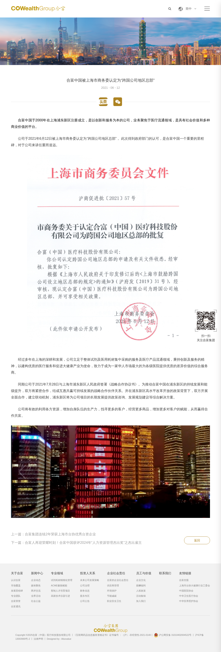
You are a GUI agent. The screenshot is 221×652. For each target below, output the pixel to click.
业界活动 (36, 596)
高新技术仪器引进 (60, 596)
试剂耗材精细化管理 (61, 580)
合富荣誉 (16, 601)
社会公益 (36, 601)
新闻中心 (37, 573)
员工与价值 (143, 573)
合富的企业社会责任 (117, 580)
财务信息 (85, 590)
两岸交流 (36, 590)
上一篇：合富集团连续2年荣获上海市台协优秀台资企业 (53, 534)
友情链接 (185, 573)
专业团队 (16, 596)
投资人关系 (87, 573)
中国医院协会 (186, 590)
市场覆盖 (16, 585)
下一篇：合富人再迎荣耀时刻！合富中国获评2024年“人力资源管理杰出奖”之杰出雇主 (76, 542)
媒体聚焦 (36, 585)
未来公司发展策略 (89, 580)
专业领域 (57, 573)
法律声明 (38, 639)
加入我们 (141, 601)
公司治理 (85, 585)
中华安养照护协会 (188, 601)
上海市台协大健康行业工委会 (194, 585)
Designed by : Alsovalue (59, 639)
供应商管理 (113, 585)
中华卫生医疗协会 (188, 596)
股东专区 (85, 596)
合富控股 (184, 580)
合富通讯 (16, 606)
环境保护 (112, 590)
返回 (197, 540)
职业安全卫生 (114, 601)
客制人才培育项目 (60, 590)
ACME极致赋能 (59, 585)
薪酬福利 (141, 585)
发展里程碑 (17, 590)
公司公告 (85, 601)
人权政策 (141, 590)
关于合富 (17, 573)
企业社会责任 (116, 573)
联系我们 (165, 573)
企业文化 (141, 580)
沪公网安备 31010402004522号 (172, 635)
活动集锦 (141, 596)
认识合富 (16, 580)
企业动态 (36, 580)
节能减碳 (112, 596)
